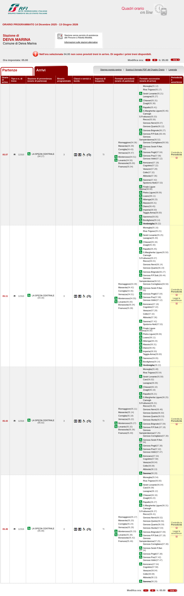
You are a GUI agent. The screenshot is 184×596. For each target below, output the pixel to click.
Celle (145, 172)
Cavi (145, 379)
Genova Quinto (150, 413)
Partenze (9, 70)
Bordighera (148, 220)
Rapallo (146, 107)
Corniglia (122, 149)
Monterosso (123, 157)
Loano (146, 196)
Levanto (122, 160)
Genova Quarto (150, 126)
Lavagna (147, 96)
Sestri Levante (150, 93)
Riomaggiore (124, 142)
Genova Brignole (151, 130)
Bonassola (123, 163)
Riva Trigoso (149, 89)
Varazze (147, 169)
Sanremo (147, 217)
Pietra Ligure (149, 192)
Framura (122, 166)
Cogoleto (147, 165)
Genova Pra (148, 156)
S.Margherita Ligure (152, 111)
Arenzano (147, 162)
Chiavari (147, 100)
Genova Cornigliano (152, 142)
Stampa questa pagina (111, 69)
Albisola (146, 176)
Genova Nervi (149, 123)
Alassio (146, 203)
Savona (146, 180)
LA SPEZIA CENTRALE (43, 154)
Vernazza (122, 153)
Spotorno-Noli (149, 183)
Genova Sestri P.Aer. (153, 146)
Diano (146, 206)
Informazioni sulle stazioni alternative (81, 42)
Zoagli (146, 103)
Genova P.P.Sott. (151, 134)
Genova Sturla (150, 420)
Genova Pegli (149, 152)
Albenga (147, 199)
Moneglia (147, 86)
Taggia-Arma (149, 213)
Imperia (146, 210)
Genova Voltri (149, 158)
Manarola (122, 146)
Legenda (173, 69)
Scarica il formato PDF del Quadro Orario (145, 69)
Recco (146, 119)
